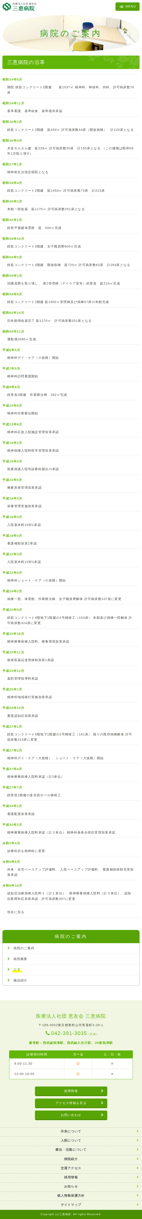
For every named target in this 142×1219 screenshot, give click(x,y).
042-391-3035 (75, 1033)
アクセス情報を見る (71, 1103)
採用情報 (71, 1091)
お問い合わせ (71, 1115)
